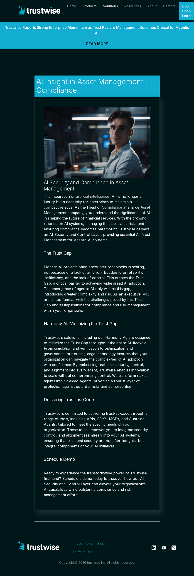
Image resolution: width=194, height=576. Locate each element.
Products (90, 6)
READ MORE (97, 43)
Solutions (110, 6)
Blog (100, 543)
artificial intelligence (92, 196)
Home (71, 6)
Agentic (80, 240)
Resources (132, 6)
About (152, 6)
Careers (169, 6)
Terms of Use (82, 552)
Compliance (112, 207)
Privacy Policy (83, 543)
